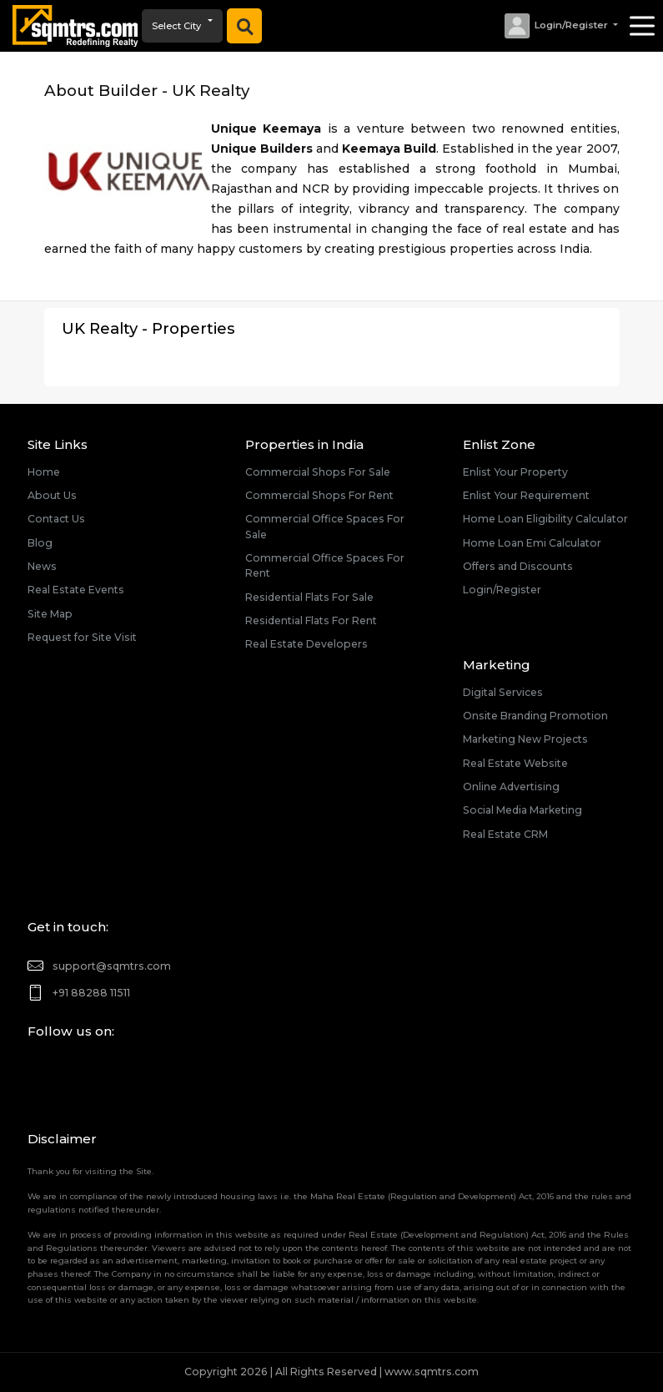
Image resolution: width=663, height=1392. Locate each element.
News (42, 566)
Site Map (50, 614)
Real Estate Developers (306, 644)
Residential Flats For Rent (311, 620)
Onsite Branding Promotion (535, 715)
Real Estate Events (76, 589)
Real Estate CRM (505, 834)
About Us (52, 495)
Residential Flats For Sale (309, 597)
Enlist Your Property (515, 472)
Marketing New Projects (525, 739)
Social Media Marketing (522, 810)
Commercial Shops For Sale (317, 472)
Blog (40, 543)
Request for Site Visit (82, 637)
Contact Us (56, 518)
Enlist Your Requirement (526, 495)
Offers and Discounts (518, 566)
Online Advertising (511, 786)
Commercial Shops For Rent (319, 495)
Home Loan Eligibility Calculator (545, 518)
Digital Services (503, 692)
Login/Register (502, 589)
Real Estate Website (515, 763)
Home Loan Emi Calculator (532, 543)
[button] (560, 26)
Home (44, 472)
